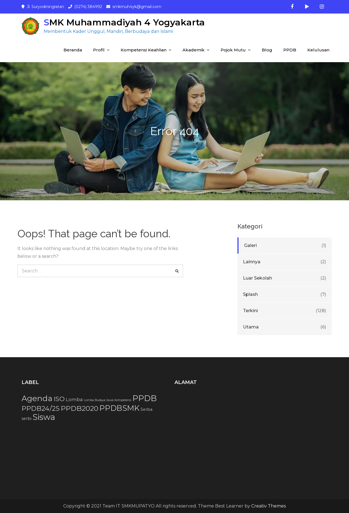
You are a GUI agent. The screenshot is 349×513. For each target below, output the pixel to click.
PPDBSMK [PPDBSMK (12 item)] (119, 408)
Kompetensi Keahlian (143, 49)
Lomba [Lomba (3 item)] (74, 399)
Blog (267, 49)
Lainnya (251, 261)
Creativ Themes (268, 506)
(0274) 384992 (88, 6)
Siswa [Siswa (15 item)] (44, 417)
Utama (251, 327)
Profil (99, 49)
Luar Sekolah (257, 278)
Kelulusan (318, 49)
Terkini (250, 310)
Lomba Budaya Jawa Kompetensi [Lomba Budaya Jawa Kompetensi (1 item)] (107, 400)
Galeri (250, 245)
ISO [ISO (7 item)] (59, 399)
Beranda (73, 49)
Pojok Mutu (233, 49)
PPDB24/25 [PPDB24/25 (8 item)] (41, 408)
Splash (250, 294)
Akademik (194, 49)
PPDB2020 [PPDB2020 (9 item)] (79, 408)
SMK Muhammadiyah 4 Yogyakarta (124, 22)
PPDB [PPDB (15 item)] (145, 398)
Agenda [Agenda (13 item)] (37, 398)
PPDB (289, 49)
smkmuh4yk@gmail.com (136, 6)
